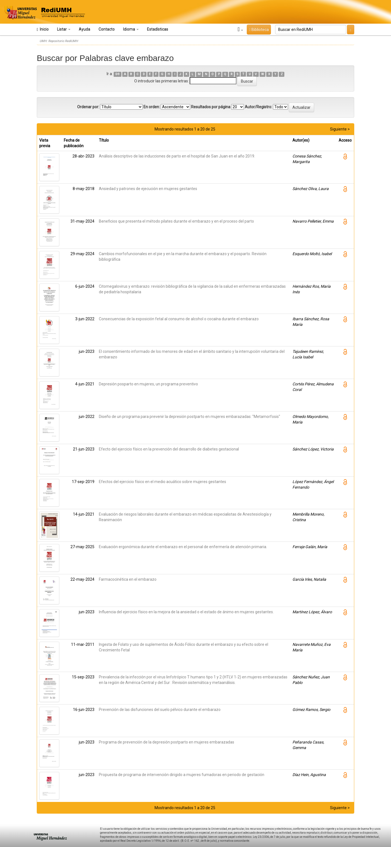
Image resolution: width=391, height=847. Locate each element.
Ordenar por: (88, 107)
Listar (63, 29)
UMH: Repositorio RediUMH (59, 41)
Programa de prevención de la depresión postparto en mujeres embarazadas (166, 742)
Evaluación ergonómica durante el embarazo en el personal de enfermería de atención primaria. (183, 547)
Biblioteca (258, 29)
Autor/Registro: (258, 107)
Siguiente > (340, 129)
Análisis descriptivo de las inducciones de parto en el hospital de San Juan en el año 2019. (177, 156)
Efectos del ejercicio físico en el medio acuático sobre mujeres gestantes (162, 481)
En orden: (151, 107)
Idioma (131, 29)
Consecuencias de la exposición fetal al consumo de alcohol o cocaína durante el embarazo (179, 319)
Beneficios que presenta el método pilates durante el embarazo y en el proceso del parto (176, 221)
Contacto (107, 29)
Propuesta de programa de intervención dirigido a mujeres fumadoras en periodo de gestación (181, 774)
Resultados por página (210, 107)
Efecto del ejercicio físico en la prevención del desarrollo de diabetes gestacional (169, 449)
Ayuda (84, 29)
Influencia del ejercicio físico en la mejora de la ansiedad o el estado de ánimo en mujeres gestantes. (186, 612)
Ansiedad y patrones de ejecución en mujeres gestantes (148, 188)
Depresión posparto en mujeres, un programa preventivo (148, 384)
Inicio (43, 29)
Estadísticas (157, 29)
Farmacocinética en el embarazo (128, 579)
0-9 (117, 74)
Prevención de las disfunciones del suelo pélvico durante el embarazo (160, 709)
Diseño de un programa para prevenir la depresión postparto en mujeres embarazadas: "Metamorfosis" (189, 416)
